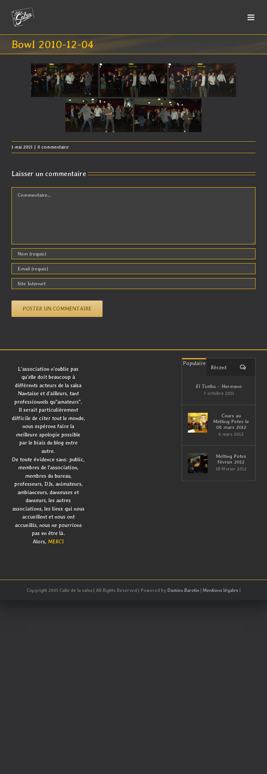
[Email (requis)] (133, 268)
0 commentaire (53, 147)
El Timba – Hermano (219, 386)
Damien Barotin (183, 590)
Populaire (194, 363)
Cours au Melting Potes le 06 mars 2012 (231, 421)
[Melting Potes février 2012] (198, 463)
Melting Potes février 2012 (231, 459)
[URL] (133, 283)
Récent (218, 367)
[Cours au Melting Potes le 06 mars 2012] (198, 423)
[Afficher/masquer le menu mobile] (251, 17)
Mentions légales (220, 590)
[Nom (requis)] (133, 253)
